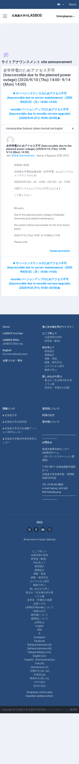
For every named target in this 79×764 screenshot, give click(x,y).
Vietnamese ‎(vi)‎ (39, 667)
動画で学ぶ (51, 369)
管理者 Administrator (23, 155)
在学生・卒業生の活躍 (57, 387)
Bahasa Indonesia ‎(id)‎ (39, 644)
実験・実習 (51, 358)
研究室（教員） (53, 340)
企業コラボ (39, 603)
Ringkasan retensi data (39, 692)
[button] (61, 4)
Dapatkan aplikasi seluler (39, 695)
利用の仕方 (48, 415)
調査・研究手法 (53, 362)
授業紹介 (49, 354)
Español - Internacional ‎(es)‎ (40, 659)
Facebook (39, 641)
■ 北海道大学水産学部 (15, 421)
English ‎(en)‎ (39, 655)
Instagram (39, 637)
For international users (15, 354)
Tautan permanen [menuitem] (59, 250)
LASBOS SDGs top (13, 343)
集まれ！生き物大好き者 (58, 380)
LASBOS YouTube (13, 333)
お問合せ (39, 622)
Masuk (72, 4)
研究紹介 (49, 351)
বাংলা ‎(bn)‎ (39, 682)
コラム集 (49, 383)
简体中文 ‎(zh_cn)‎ (39, 678)
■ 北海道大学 (10, 415)
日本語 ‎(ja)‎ (39, 674)
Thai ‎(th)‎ (39, 663)
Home (6, 326)
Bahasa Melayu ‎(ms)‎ (39, 652)
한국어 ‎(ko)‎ (39, 685)
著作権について (50, 421)
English (40, 626)
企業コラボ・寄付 (12, 360)
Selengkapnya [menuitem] (64, 16)
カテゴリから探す (54, 366)
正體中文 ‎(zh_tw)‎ (39, 670)
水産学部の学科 (53, 337)
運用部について (50, 408)
